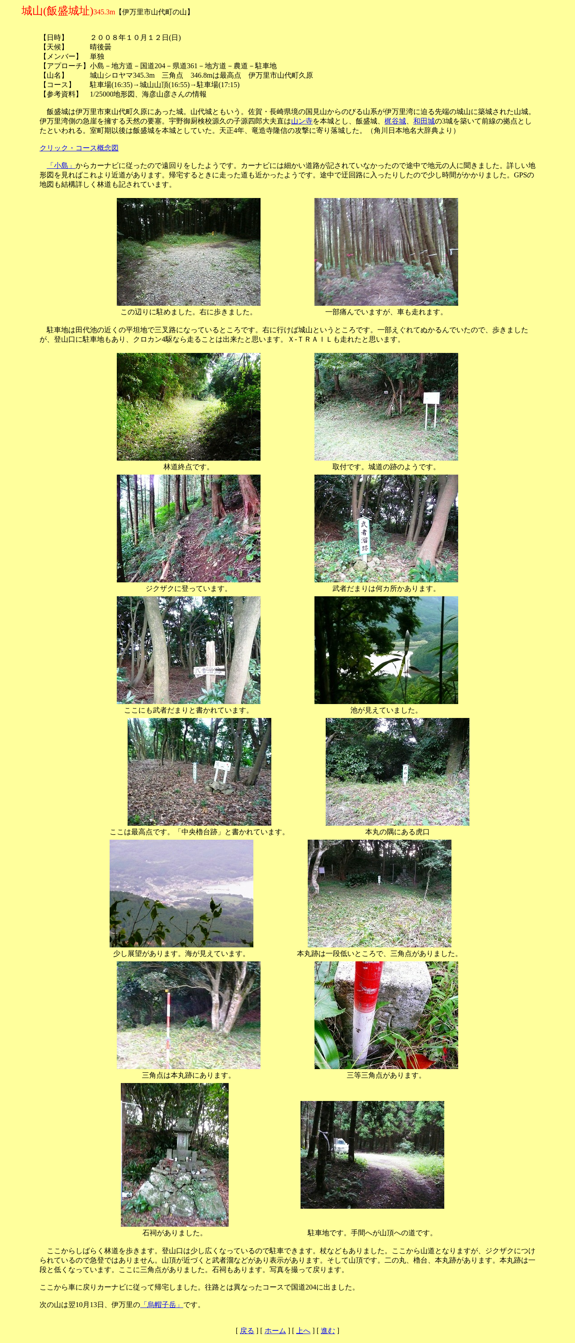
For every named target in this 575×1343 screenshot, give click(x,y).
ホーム (275, 1330)
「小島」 (61, 165)
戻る (247, 1330)
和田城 (424, 121)
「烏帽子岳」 (161, 1304)
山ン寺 (302, 121)
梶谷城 (395, 121)
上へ (303, 1330)
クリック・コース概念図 (79, 148)
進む (328, 1330)
